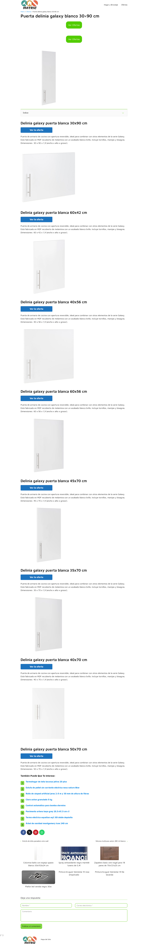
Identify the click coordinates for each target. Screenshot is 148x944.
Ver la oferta (36, 130)
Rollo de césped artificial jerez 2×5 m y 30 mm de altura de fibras (57, 793)
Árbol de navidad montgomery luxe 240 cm (47, 823)
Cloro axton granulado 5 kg (39, 799)
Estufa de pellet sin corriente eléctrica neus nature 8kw (52, 787)
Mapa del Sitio (46, 939)
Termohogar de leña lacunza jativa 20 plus (46, 781)
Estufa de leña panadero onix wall (35, 841)
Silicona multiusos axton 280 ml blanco (111, 841)
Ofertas (124, 5)
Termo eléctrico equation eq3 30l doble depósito (49, 817)
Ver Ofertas (74, 25)
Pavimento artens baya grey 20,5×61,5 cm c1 (47, 811)
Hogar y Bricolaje (111, 5)
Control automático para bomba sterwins (46, 805)
